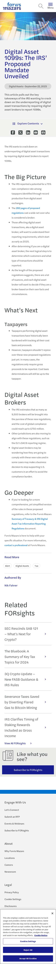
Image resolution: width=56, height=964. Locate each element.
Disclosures (10, 906)
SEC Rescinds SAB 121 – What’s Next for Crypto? (26, 634)
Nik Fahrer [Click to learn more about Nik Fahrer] (10, 585)
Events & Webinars (14, 823)
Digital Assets (22, 565)
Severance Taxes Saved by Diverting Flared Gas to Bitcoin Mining (26, 702)
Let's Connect (11, 809)
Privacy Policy (11, 892)
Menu (50, 6)
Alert (7, 565)
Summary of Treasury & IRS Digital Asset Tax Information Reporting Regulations (30, 523)
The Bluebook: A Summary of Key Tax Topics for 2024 (26, 657)
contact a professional (15, 545)
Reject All (28, 949)
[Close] (52, 913)
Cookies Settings (28, 941)
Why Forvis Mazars (14, 851)
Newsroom (10, 871)
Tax (36, 565)
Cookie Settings (12, 899)
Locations (9, 858)
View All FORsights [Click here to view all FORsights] (19, 743)
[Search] (41, 6)
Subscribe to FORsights (28, 770)
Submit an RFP (12, 816)
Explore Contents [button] (26, 123)
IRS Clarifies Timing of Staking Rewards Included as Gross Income (26, 727)
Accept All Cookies (28, 958)
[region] (28, 936)
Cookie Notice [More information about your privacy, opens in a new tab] (40, 935)
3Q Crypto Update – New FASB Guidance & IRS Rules (26, 679)
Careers (8, 864)
